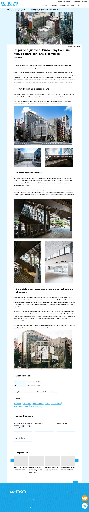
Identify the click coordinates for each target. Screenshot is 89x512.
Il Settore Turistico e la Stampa (64, 1)
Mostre (47, 403)
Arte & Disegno (62, 424)
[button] (54, 5)
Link (43, 499)
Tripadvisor (44, 505)
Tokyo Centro (30, 61)
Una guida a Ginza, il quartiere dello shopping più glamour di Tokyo (23, 426)
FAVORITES (87, 5)
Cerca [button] (81, 5)
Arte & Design (26, 403)
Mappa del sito (35, 499)
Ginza (36, 61)
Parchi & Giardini (56, 403)
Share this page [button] (84, 5)
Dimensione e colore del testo (61, 499)
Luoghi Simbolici (19, 438)
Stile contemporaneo (35, 406)
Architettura (17, 403)
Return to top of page (75, 482)
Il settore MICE (85, 1)
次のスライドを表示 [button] (76, 460)
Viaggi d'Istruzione (76, 1)
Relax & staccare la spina (21, 406)
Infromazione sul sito (17, 499)
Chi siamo (74, 499)
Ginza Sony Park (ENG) (33, 385)
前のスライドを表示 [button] (12, 460)
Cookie (27, 499)
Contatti (49, 499)
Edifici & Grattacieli (38, 403)
